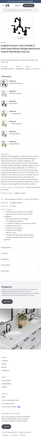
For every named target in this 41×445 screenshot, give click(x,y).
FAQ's (4, 397)
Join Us (6, 426)
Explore (31, 1)
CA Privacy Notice (8, 403)
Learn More (7, 301)
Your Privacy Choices (11, 407)
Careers (4, 387)
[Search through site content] (21, 10)
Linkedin (22, 435)
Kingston (3, 42)
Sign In (17, 5)
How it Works (6, 380)
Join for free (28, 5)
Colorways (6, 77)
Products (5, 361)
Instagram (5, 435)
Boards (4, 367)
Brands (4, 364)
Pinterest (14, 435)
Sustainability (6, 384)
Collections (6, 370)
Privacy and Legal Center (10, 400)
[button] (3, 5)
